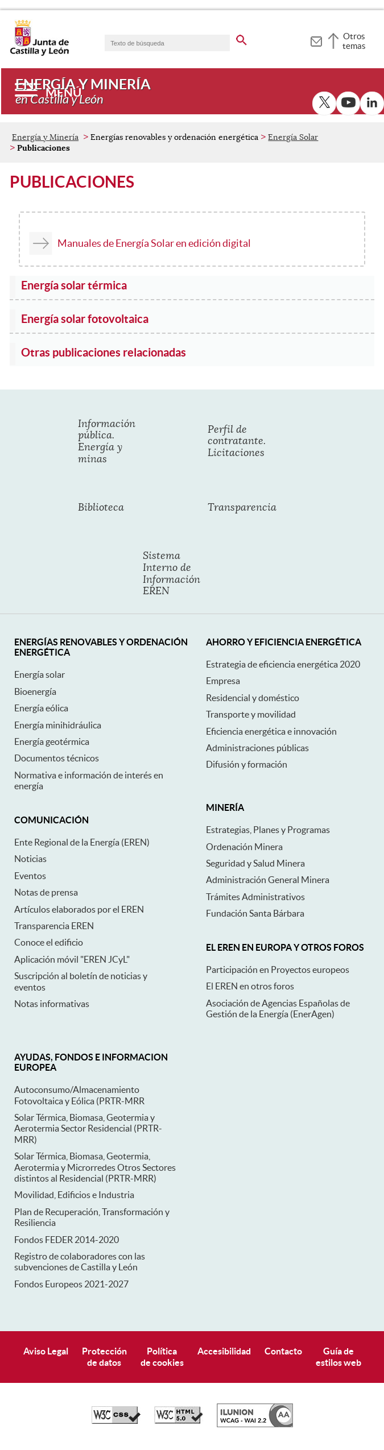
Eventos (30, 876)
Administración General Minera (267, 880)
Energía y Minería (45, 137)
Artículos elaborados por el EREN (79, 909)
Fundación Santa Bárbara (255, 913)
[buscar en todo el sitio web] (241, 38)
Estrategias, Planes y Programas (268, 830)
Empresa (223, 681)
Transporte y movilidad (251, 714)
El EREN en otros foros (250, 986)
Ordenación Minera (244, 847)
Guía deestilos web (338, 1356)
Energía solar (39, 674)
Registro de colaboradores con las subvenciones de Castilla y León (79, 1261)
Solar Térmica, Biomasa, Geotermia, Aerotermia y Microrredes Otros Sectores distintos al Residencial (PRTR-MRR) (95, 1167)
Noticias (30, 859)
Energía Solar (293, 137)
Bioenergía (35, 691)
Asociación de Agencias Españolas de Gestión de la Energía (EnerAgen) (278, 1008)
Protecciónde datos (104, 1356)
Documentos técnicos (56, 758)
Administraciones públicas (257, 748)
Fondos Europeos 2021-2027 (71, 1284)
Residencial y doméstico (252, 698)
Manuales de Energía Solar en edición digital (154, 243)
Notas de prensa (46, 892)
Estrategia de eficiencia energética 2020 (283, 664)
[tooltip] (316, 40)
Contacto (283, 1351)
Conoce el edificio (48, 942)
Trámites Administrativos (255, 897)
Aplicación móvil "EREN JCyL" (72, 959)
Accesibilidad (224, 1351)
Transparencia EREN (54, 926)
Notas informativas (51, 1004)
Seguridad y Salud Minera (255, 863)
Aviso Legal (45, 1351)
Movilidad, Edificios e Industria (74, 1195)
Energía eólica (41, 708)
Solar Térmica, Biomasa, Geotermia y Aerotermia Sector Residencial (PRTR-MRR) (88, 1128)
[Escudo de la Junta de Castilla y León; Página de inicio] (39, 53)
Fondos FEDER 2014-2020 (66, 1239)
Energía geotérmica (51, 741)
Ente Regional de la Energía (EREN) (82, 842)
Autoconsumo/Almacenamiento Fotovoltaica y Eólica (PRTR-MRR (79, 1094)
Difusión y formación (246, 764)
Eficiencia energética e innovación (271, 731)
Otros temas (354, 41)
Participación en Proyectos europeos (277, 969)
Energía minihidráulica (57, 725)
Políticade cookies (162, 1356)
